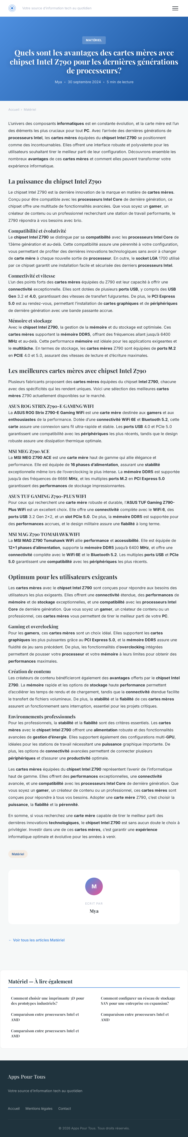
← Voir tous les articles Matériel (36, 940)
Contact (64, 1108)
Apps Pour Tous (27, 1076)
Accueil (13, 109)
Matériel (94, 40)
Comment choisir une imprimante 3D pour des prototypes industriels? (47, 1001)
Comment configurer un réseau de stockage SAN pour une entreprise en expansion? (138, 1001)
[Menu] (175, 8)
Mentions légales (38, 1108)
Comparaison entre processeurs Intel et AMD (45, 1017)
